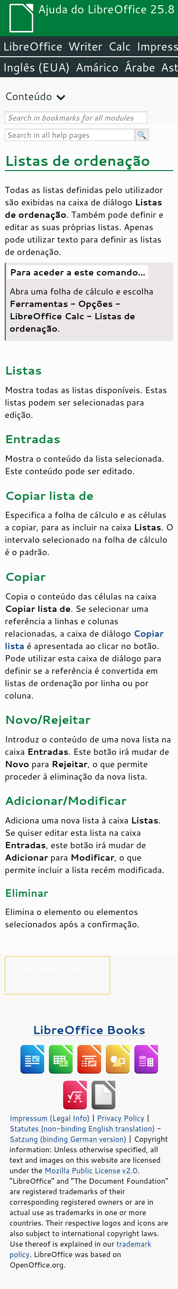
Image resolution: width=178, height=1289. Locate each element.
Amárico (97, 67)
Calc (119, 46)
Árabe (139, 67)
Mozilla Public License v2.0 (91, 1170)
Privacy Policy (120, 1118)
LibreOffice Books (89, 1029)
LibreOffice (32, 46)
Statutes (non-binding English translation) (82, 1128)
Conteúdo (28, 96)
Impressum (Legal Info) (49, 1118)
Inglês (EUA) (36, 67)
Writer (85, 46)
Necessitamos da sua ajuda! (57, 974)
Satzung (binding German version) (68, 1139)
